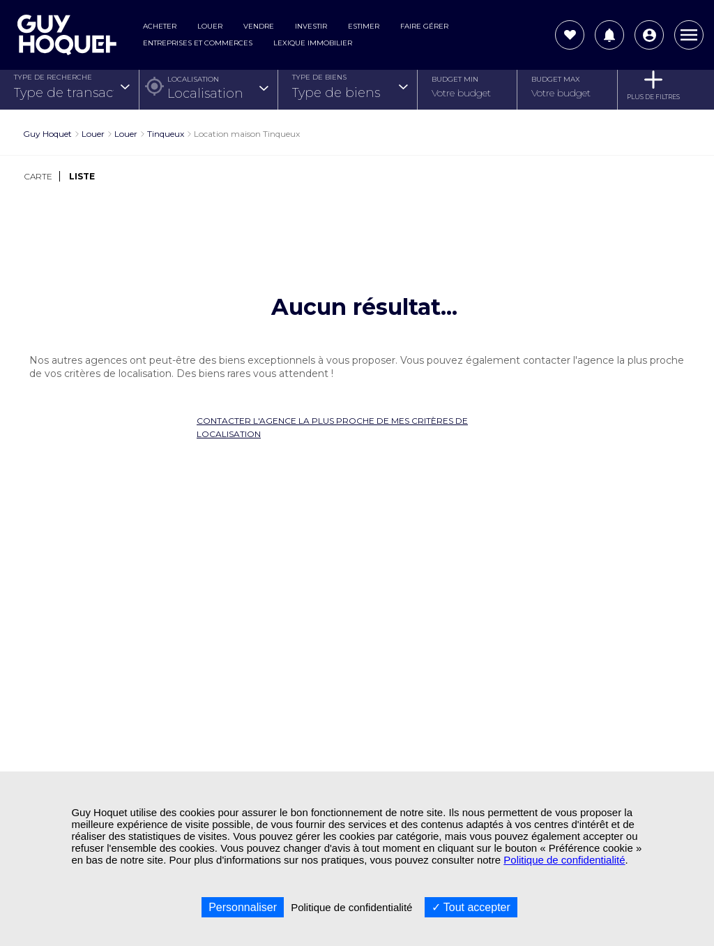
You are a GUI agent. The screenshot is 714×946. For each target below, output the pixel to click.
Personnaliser (242, 907)
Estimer (363, 26)
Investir (311, 26)
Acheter (159, 26)
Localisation (193, 79)
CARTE (38, 176)
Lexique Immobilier (312, 42)
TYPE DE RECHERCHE (53, 77)
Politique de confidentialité (564, 860)
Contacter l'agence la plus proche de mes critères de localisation (332, 427)
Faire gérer (424, 26)
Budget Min (455, 79)
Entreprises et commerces (197, 42)
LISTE (82, 176)
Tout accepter (471, 907)
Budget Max (555, 79)
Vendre (258, 26)
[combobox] (71, 93)
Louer (209, 26)
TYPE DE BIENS (319, 77)
